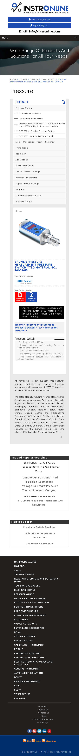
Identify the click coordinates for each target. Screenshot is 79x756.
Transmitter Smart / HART (28, 195)
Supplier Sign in (40, 25)
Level (17, 685)
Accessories (21, 159)
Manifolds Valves (25, 561)
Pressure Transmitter (26, 177)
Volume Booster (24, 636)
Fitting (18, 649)
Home (13, 79)
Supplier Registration (41, 19)
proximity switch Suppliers (39, 527)
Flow (17, 689)
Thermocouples (24, 574)
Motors (19, 566)
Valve (17, 570)
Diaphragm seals (24, 165)
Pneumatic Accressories (29, 657)
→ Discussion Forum (42, 719)
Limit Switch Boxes (26, 611)
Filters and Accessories (29, 628)
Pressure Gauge (23, 201)
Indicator (20, 189)
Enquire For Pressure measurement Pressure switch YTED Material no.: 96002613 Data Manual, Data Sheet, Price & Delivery (42, 312)
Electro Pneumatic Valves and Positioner (33, 663)
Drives (18, 677)
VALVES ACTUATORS (25, 623)
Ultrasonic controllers (39, 543)
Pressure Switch (48, 79)
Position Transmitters (28, 606)
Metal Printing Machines (29, 598)
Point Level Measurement (30, 615)
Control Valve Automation (31, 602)
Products (23, 79)
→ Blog (42, 716)
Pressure (34, 79)
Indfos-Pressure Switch (30, 113)
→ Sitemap (42, 722)
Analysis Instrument (27, 681)
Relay (17, 632)
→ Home (42, 706)
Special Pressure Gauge (27, 171)
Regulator (20, 153)
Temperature (22, 694)
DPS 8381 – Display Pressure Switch (36, 136)
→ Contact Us (42, 713)
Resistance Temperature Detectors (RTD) (36, 580)
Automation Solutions (28, 673)
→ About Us (42, 709)
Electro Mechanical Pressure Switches (34, 142)
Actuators (21, 619)
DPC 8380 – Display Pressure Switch (36, 131)
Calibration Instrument (29, 644)
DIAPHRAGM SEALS (24, 590)
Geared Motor (23, 640)
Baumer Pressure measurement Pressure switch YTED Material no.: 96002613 (36, 266)
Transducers (21, 147)
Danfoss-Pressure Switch (31, 118)
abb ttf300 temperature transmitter (40, 535)
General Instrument (27, 668)
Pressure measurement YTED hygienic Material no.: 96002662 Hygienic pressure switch (42, 124)
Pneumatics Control (27, 653)
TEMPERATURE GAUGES (27, 585)
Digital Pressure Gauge (27, 183)
